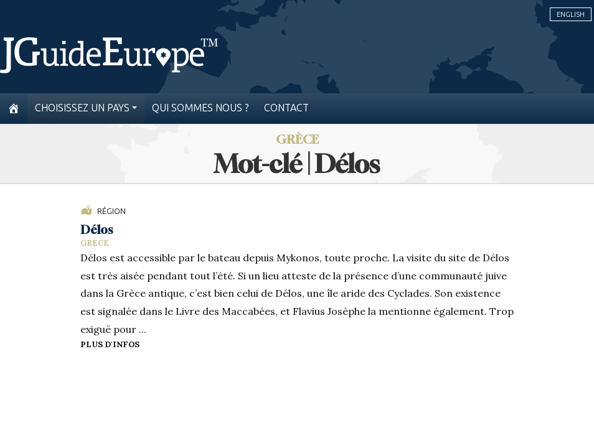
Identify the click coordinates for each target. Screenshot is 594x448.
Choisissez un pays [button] (82, 108)
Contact (286, 108)
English (571, 14)
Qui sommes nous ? (200, 108)
